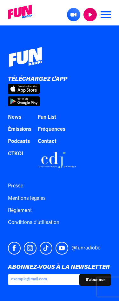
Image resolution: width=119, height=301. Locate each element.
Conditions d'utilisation (33, 222)
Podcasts (19, 141)
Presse (15, 186)
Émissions (19, 129)
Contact (47, 141)
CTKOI (15, 154)
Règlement (20, 210)
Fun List (47, 117)
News (14, 117)
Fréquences (51, 129)
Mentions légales (27, 198)
